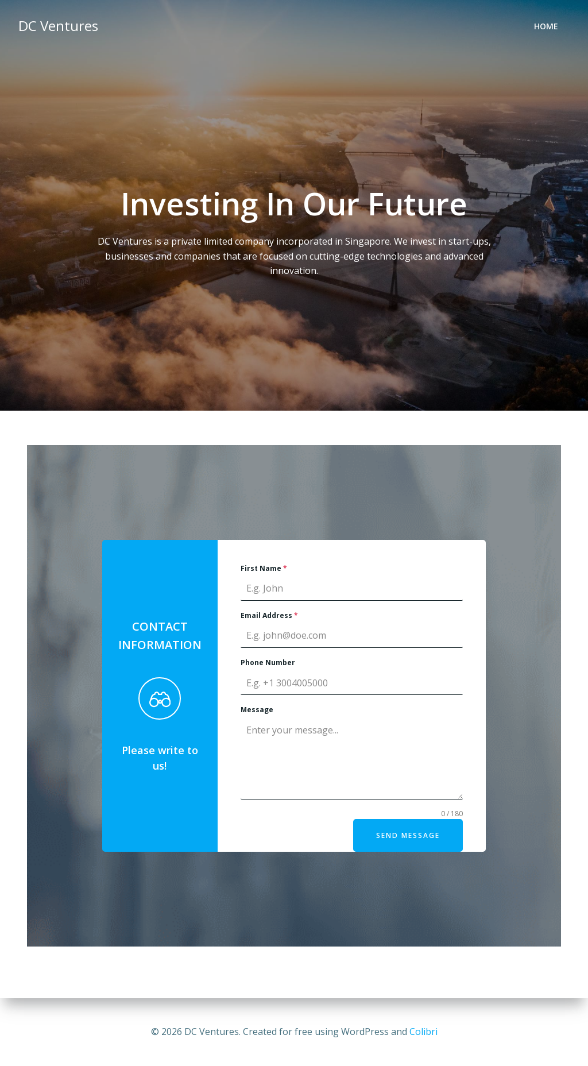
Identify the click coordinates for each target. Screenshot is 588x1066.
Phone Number (268, 662)
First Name (264, 568)
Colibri (423, 1031)
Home (546, 26)
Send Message (408, 835)
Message (257, 709)
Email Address (269, 615)
